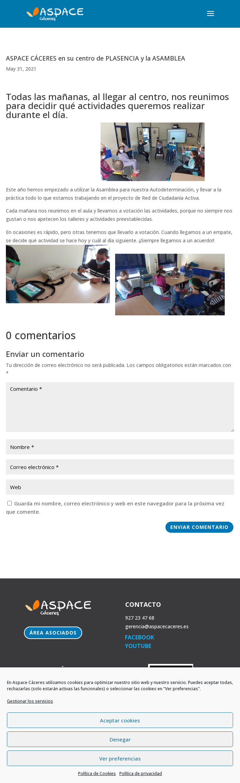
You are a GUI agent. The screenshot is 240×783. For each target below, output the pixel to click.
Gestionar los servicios (30, 701)
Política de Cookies (97, 773)
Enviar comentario (199, 527)
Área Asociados (53, 632)
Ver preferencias (120, 758)
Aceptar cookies (120, 720)
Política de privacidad (140, 773)
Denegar (120, 739)
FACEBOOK (139, 637)
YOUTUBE (138, 646)
